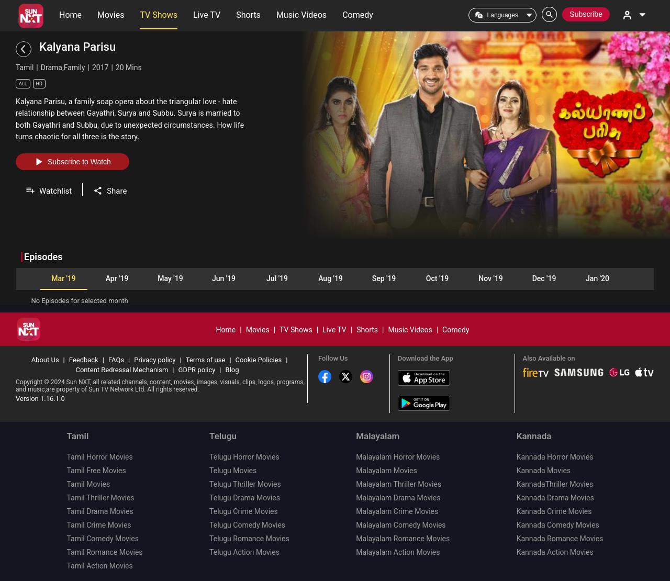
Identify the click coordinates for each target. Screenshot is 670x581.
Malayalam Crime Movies (397, 511)
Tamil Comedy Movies (102, 538)
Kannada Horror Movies (555, 457)
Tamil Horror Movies (99, 457)
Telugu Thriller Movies (245, 484)
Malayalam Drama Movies (398, 498)
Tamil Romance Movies (104, 552)
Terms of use (206, 360)
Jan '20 (597, 278)
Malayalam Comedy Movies (400, 525)
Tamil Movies (88, 484)
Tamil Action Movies (99, 566)
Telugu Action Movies (244, 552)
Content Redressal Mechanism (121, 370)
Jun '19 (224, 278)
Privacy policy (154, 360)
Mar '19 (63, 278)
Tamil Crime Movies (98, 525)
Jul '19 (277, 278)
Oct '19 (437, 278)
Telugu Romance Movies (249, 538)
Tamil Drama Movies (99, 511)
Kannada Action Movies (555, 552)
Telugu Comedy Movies (247, 525)
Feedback (83, 360)
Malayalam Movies (386, 470)
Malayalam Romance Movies (403, 538)
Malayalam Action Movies (398, 552)
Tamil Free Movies (96, 470)
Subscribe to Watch (72, 162)
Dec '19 (544, 278)
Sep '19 (384, 278)
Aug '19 (330, 278)
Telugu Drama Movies (244, 498)
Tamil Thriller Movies (100, 498)
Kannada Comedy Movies (558, 525)
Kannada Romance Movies (560, 538)
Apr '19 (117, 278)
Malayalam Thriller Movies (398, 484)
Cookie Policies (259, 360)
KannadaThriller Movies (555, 484)
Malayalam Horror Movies (398, 457)
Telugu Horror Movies (244, 457)
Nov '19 (490, 278)
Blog (232, 370)
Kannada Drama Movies (555, 498)
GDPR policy (197, 370)
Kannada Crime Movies (554, 511)
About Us (45, 360)
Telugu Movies (232, 470)
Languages (502, 15)
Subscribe (586, 14)
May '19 (170, 278)
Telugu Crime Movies (243, 511)
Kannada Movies (544, 470)
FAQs (116, 360)
